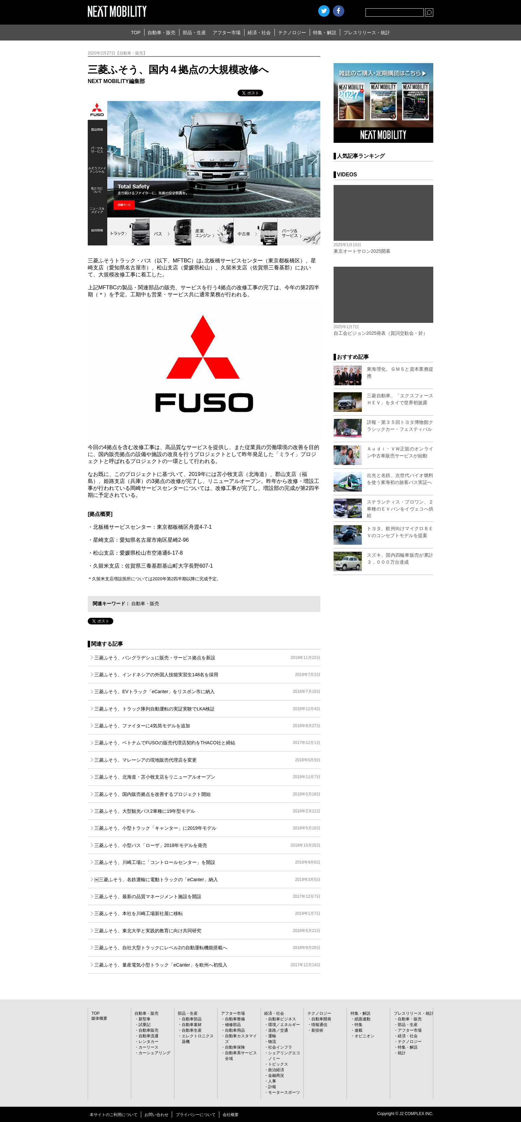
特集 (359, 1024)
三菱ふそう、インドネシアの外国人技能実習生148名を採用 (207, 674)
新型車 (145, 1019)
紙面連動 (362, 1019)
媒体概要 (99, 1018)
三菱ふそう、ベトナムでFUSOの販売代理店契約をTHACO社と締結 (207, 742)
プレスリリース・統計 (367, 32)
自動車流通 (148, 1036)
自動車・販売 (161, 32)
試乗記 (145, 1024)
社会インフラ (280, 1047)
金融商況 (276, 1075)
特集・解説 (324, 32)
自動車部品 (192, 1019)
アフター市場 (227, 32)
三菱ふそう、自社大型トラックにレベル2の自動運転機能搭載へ (207, 947)
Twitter (324, 11)
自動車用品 (235, 1030)
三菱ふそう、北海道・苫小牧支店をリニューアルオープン (207, 777)
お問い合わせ (156, 1114)
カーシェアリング (154, 1053)
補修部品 (233, 1024)
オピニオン (364, 1036)
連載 (359, 1030)
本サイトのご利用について (114, 1114)
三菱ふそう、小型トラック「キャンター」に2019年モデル (207, 828)
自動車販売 (148, 1030)
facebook (338, 11)
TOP (136, 32)
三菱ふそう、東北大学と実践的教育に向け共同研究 (207, 930)
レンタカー (148, 1041)
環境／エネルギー (284, 1024)
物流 (272, 1041)
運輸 (272, 1036)
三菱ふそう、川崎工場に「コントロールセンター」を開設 (207, 862)
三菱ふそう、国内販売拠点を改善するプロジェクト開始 (207, 794)
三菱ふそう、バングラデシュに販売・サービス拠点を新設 (207, 657)
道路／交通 (278, 1030)
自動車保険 (235, 1047)
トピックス (278, 1064)
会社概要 (231, 1114)
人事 (272, 1081)
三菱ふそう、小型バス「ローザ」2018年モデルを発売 (207, 845)
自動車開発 (321, 1019)
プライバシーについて (196, 1114)
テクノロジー (292, 32)
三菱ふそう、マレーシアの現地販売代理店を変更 (207, 760)
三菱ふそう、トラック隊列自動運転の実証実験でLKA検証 (207, 708)
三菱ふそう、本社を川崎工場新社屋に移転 (207, 913)
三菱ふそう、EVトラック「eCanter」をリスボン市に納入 (207, 691)
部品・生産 (194, 32)
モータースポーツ (284, 1092)
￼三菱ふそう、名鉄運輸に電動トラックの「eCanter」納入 (207, 879)
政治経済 (276, 1070)
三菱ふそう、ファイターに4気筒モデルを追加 (207, 725)
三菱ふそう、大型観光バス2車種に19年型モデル (207, 811)
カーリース (148, 1047)
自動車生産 (192, 1030)
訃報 (272, 1086)
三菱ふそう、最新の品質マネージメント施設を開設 (207, 896)
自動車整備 (235, 1019)
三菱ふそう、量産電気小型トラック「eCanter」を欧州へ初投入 (207, 965)
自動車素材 (192, 1024)
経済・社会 (259, 32)
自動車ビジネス (282, 1019)
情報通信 (319, 1024)
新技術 (317, 1030)
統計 (402, 1053)
